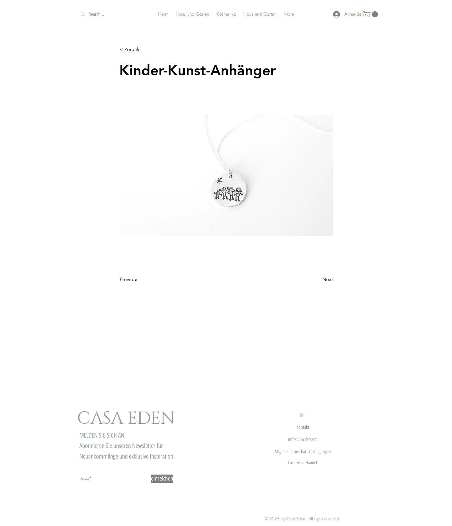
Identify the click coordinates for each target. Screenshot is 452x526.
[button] (370, 14)
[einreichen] (162, 479)
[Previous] (140, 280)
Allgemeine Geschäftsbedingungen (303, 451)
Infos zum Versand (303, 439)
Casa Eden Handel (302, 462)
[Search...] (113, 14)
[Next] (317, 280)
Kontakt (302, 427)
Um (302, 415)
